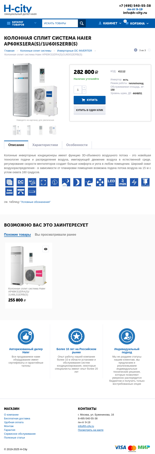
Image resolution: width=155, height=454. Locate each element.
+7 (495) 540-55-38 (135, 6)
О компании (11, 414)
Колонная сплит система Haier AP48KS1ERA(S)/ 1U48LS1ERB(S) (26, 291)
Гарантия (9, 429)
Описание (16, 145)
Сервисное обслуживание (20, 433)
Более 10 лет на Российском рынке (76, 350)
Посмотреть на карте (90, 429)
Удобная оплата (13, 422)
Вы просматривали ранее (55, 234)
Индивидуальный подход (126, 350)
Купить (92, 100)
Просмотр (45, 249)
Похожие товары (17, 234)
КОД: (113, 71)
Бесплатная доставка (17, 418)
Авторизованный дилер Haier (26, 350)
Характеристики (45, 145)
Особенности (76, 145)
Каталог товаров (18, 23)
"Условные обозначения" (35, 201)
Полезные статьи (14, 437)
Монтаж (9, 426)
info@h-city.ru (135, 13)
